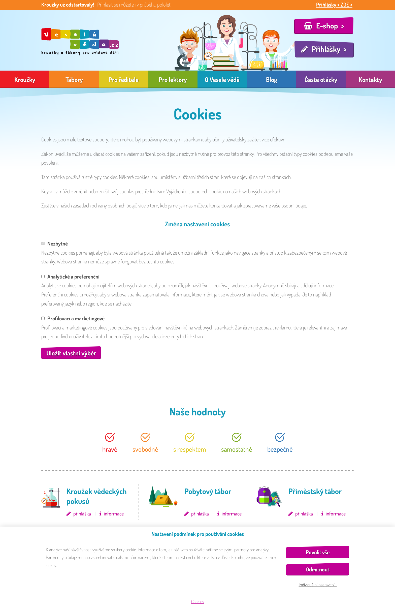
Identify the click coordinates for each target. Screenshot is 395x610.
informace (114, 513)
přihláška (82, 513)
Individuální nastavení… (318, 584)
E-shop (327, 25)
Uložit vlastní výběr (71, 353)
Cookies (197, 601)
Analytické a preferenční (70, 276)
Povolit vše (318, 552)
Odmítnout (317, 569)
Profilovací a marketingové (73, 318)
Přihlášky (326, 49)
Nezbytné (54, 243)
